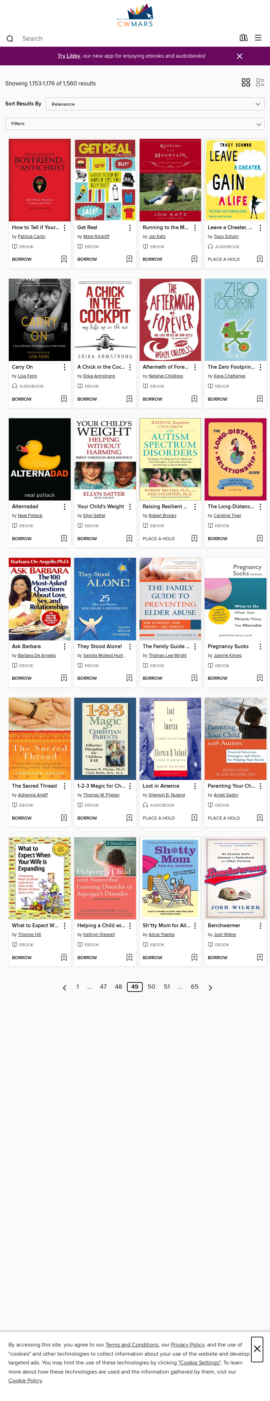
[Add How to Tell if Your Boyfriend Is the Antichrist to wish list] (63, 259)
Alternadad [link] (25, 507)
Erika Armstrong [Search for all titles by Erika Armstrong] (99, 376)
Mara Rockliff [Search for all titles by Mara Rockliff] (96, 236)
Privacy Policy (187, 1344)
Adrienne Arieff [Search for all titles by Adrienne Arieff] (33, 795)
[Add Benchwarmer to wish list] (259, 958)
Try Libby (69, 56)
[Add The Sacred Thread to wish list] (63, 818)
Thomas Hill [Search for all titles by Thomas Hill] (29, 934)
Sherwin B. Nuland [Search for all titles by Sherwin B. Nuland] (167, 795)
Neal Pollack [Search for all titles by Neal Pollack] (30, 515)
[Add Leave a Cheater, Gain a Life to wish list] (259, 259)
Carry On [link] (22, 367)
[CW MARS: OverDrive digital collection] (135, 15)
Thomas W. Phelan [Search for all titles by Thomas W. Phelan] (101, 795)
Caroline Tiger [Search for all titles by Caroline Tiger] (227, 515)
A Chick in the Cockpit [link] (101, 367)
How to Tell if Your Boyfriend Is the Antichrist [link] (36, 228)
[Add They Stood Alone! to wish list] (129, 678)
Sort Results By (23, 104)
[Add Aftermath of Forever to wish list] (194, 399)
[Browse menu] (258, 38)
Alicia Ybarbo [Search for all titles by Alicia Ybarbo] (162, 934)
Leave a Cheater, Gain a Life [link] (232, 228)
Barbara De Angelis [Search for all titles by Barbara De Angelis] (37, 655)
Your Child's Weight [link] (100, 507)
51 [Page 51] (167, 987)
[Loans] (243, 39)
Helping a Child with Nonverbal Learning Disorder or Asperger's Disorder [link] (101, 926)
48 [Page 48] (118, 987)
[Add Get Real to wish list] (129, 259)
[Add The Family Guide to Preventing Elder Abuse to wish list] (194, 678)
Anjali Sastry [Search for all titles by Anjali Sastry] (226, 795)
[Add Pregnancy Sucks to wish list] (259, 678)
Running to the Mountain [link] (167, 228)
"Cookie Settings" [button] (199, 1362)
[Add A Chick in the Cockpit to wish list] (129, 399)
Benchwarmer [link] (224, 926)
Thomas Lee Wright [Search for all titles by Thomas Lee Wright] (168, 655)
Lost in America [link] (161, 786)
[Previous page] (65, 987)
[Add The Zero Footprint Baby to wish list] (259, 399)
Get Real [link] (87, 228)
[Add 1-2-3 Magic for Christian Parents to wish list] (129, 818)
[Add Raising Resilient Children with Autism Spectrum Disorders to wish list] (194, 539)
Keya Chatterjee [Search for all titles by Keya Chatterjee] (229, 376)
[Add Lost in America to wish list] (194, 818)
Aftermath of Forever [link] (167, 367)
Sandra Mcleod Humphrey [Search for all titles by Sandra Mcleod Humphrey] (106, 655)
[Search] (10, 38)
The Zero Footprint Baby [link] (232, 367)
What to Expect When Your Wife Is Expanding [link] (36, 926)
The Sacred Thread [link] (34, 786)
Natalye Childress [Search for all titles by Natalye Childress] (166, 376)
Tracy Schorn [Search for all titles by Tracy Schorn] (226, 236)
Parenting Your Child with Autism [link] (232, 786)
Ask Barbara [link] (26, 647)
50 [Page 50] (151, 987)
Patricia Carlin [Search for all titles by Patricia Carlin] (31, 236)
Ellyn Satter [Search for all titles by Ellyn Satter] (94, 515)
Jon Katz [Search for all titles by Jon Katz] (157, 236)
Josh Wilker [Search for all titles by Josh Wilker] (225, 934)
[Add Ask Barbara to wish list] (63, 678)
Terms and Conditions (132, 1344)
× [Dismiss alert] (239, 56)
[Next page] (210, 987)
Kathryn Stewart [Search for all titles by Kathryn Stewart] (99, 934)
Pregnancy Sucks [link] (228, 647)
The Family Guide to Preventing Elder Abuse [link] (167, 647)
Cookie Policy (25, 1380)
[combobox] (120, 38)
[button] (246, 84)
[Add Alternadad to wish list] (63, 539)
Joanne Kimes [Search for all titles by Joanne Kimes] (228, 655)
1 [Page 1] (78, 987)
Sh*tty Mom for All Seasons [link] (167, 926)
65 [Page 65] (195, 987)
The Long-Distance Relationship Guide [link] (232, 507)
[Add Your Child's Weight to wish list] (129, 539)
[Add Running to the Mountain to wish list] (194, 259)
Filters (18, 124)
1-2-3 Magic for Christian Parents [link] (101, 786)
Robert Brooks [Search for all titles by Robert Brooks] (162, 515)
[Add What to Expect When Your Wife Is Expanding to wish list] (63, 958)
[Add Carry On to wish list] (63, 399)
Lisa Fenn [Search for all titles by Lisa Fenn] (27, 376)
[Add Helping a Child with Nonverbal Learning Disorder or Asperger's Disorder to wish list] (129, 958)
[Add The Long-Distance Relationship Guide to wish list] (259, 539)
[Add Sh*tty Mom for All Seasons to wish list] (194, 958)
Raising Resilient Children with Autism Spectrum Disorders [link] (167, 507)
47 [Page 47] (103, 987)
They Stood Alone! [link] (99, 647)
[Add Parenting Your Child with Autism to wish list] (259, 818)
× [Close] (257, 1349)
